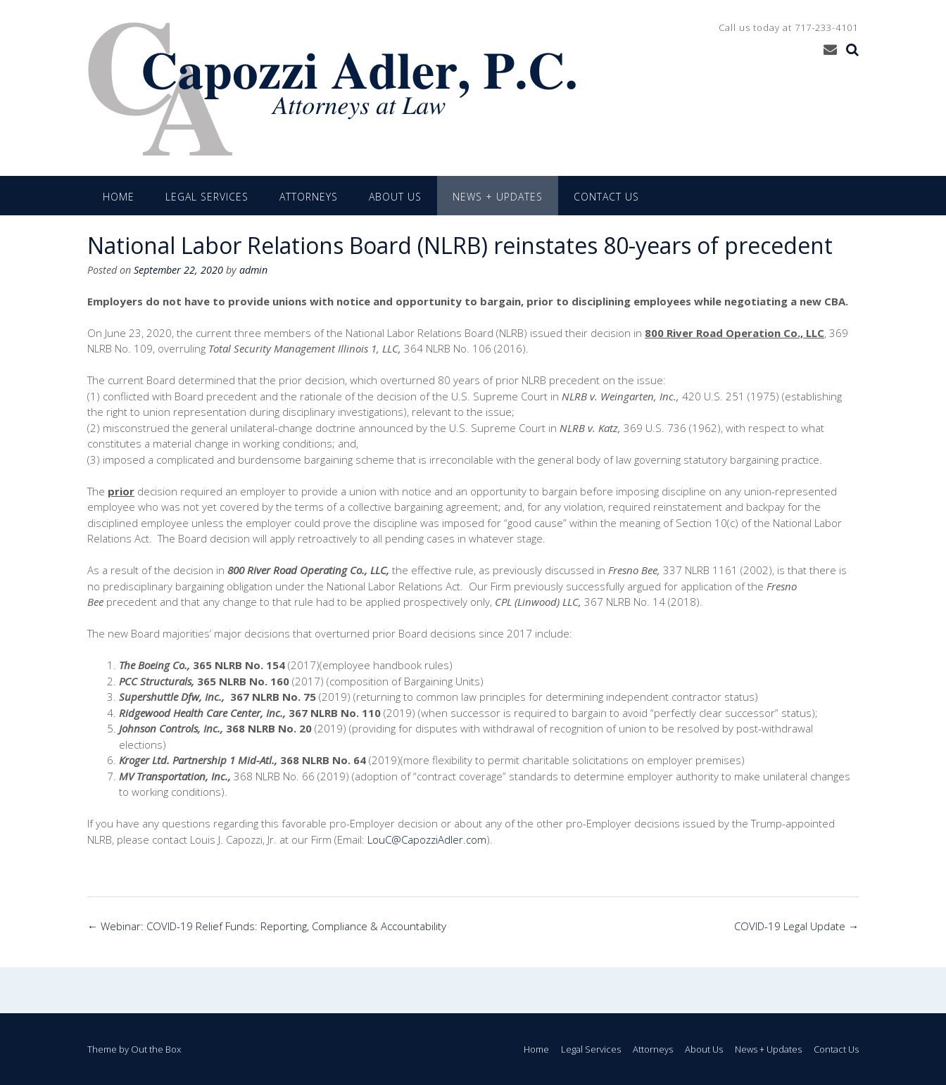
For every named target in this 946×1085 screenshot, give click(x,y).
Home (118, 196)
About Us (395, 196)
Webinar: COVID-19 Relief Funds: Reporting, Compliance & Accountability (266, 926)
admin (253, 270)
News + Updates (498, 196)
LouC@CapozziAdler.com (426, 839)
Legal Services (206, 196)
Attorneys (308, 196)
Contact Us (606, 196)
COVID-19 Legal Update (796, 926)
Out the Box (156, 1049)
